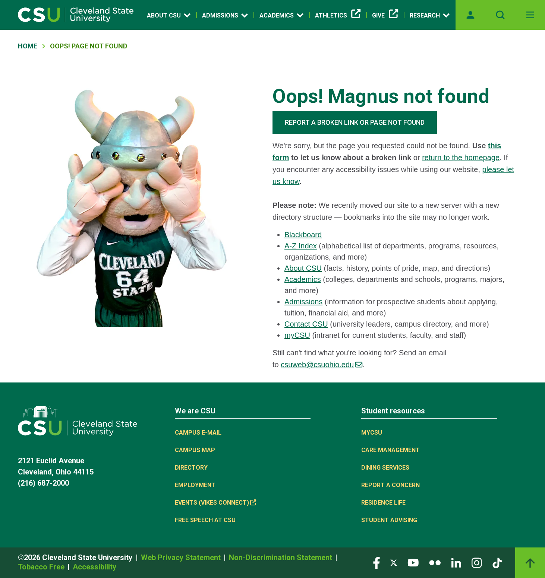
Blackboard (303, 235)
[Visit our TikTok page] (497, 562)
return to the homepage (461, 157)
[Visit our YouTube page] (413, 562)
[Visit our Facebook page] (376, 562)
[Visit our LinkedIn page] (456, 562)
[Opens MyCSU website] (470, 15)
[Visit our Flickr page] (435, 562)
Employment (195, 485)
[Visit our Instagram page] (477, 562)
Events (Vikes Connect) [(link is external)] (215, 502)
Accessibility (94, 566)
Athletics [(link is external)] (337, 15)
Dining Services (385, 467)
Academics (302, 279)
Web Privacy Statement (182, 557)
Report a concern (390, 485)
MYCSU (371, 432)
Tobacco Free (42, 566)
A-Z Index (300, 246)
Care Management (390, 450)
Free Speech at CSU (205, 520)
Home (27, 46)
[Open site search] (500, 15)
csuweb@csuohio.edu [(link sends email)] (321, 365)
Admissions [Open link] (225, 15)
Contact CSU (306, 324)
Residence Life (383, 502)
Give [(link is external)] (385, 15)
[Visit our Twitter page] (393, 562)
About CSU (303, 268)
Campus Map (195, 450)
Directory (191, 467)
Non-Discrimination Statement (281, 557)
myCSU (297, 335)
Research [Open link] (430, 15)
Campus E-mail (198, 432)
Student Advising (389, 520)
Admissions (303, 302)
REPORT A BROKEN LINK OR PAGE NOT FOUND (355, 122)
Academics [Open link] (281, 15)
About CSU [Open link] (168, 15)
